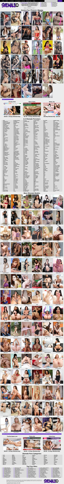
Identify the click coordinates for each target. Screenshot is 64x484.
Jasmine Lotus (25, 159)
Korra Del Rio (36, 129)
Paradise (44, 159)
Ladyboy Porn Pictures (44, 469)
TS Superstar (17, 474)
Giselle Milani (25, 125)
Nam (44, 123)
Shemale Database (44, 6)
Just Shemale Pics (55, 3)
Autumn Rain (5, 164)
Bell (3, 177)
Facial (23, 455)
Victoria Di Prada (56, 166)
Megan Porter (35, 171)
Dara (14, 161)
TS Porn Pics (54, 2)
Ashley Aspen (5, 157)
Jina (24, 170)
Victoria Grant (55, 167)
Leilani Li (35, 141)
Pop (44, 176)
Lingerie (33, 458)
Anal (4, 455)
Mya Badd (45, 120)
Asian (4, 456)
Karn (24, 178)
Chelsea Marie (16, 139)
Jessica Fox (25, 168)
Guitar (24, 132)
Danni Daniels (16, 158)
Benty (4, 181)
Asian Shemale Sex (31, 475)
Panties (33, 462)
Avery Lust (5, 168)
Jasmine (24, 157)
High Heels (24, 463)
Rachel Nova (45, 183)
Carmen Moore (16, 131)
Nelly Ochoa (45, 138)
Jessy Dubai (25, 169)
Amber (4, 138)
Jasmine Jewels (26, 158)
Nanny (44, 127)
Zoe (54, 189)
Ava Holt (4, 166)
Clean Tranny (17, 475)
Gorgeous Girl (25, 127)
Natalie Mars (45, 135)
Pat (44, 162)
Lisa (34, 153)
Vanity (54, 160)
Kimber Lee (35, 126)
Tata (54, 141)
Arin (4, 156)
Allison (4, 135)
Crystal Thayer (16, 151)
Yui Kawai (55, 185)
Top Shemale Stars (43, 468)
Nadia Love (45, 122)
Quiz (44, 181)
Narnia (44, 130)
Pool (44, 456)
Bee (3, 176)
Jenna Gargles (25, 162)
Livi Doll (35, 155)
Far (14, 190)
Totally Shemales (43, 2)
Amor (4, 141)
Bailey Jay (5, 172)
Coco (14, 150)
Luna (34, 157)
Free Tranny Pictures (56, 473)
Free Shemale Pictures (32, 468)
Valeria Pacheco (56, 158)
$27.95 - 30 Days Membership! (32, 116)
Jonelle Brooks (25, 172)
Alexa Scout (5, 129)
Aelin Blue (5, 124)
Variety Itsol (55, 162)
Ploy (44, 173)
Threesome (56, 459)
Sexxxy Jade (55, 127)
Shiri (54, 130)
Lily (34, 150)
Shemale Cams (28, 0)
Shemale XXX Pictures (57, 477)
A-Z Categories (17, 0)
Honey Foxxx (25, 145)
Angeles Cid (5, 147)
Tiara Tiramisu (56, 147)
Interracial (24, 464)
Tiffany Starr (55, 149)
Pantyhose (34, 463)
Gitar (24, 126)
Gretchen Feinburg (26, 131)
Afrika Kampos (5, 125)
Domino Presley (16, 166)
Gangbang (24, 459)
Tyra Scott (55, 154)
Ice (23, 147)
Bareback (4, 459)
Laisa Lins (35, 134)
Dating (34, 0)
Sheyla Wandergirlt (56, 129)
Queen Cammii (46, 180)
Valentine (55, 156)
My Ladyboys (42, 475)
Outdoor (33, 461)
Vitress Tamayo (56, 169)
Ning (44, 147)
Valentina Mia (55, 155)
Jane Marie (25, 155)
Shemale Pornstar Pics (32, 473)
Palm (44, 157)
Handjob (24, 461)
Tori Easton (55, 152)
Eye (14, 189)
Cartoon (15, 134)
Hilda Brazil (25, 139)
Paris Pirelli (45, 161)
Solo (44, 464)
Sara (54, 121)
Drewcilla (15, 169)
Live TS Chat (55, 474)
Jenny (24, 165)
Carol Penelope (16, 132)
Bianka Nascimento (6, 183)
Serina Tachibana (56, 126)
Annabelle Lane (6, 152)
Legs (33, 457)
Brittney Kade (5, 191)
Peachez (44, 166)
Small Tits (45, 463)
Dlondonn (15, 165)
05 (12, 99)
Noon (44, 150)
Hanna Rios (25, 133)
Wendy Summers (56, 173)
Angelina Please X (6, 148)
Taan (54, 137)
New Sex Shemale (56, 467)
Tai (53, 138)
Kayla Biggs (25, 183)
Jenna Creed (25, 161)
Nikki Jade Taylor (46, 141)
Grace (24, 128)
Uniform (55, 462)
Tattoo (55, 457)
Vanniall (54, 161)
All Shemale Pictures (43, 473)
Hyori (24, 146)
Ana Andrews (5, 145)
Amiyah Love (5, 140)
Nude (33, 460)
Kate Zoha (25, 181)
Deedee (15, 162)
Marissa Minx (35, 168)
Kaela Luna (25, 173)
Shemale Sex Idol (7, 476)
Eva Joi (15, 183)
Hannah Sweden (26, 135)
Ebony (13, 464)
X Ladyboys (42, 474)
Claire (15, 147)
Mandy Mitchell (36, 161)
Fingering (24, 457)
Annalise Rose (5, 153)
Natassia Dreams (46, 136)
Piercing (45, 455)
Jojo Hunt (25, 171)
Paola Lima (45, 158)
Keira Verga (25, 185)
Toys (55, 460)
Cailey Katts (16, 125)
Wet (54, 463)
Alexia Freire (5, 130)
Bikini (13, 455)
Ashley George (5, 158)
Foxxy (15, 191)
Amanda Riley (5, 137)
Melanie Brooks (36, 173)
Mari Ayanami (36, 164)
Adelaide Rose (5, 121)
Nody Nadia (45, 148)
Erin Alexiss (16, 180)
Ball (3, 173)
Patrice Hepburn (46, 163)
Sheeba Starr (55, 128)
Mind (34, 183)
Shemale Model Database (19, 469)
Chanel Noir (16, 137)
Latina (33, 456)
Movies (7, 0)
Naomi (44, 128)
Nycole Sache (45, 154)
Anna (4, 151)
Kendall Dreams (26, 190)
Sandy (44, 190)
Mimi (34, 182)
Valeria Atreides (56, 157)
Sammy (44, 189)
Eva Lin (15, 184)
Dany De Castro (16, 159)
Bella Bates (5, 179)
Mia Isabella (35, 176)
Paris (44, 160)
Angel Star (5, 146)
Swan (54, 136)
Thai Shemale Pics (56, 468)
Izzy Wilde (25, 151)
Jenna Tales (25, 164)
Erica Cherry (16, 178)
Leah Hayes (35, 138)
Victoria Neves (55, 168)
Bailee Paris (5, 171)
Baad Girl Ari (5, 170)
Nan (44, 124)
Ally (3, 136)
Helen (24, 138)
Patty (44, 164)
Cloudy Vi (15, 149)
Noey (44, 149)
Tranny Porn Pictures (32, 477)
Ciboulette (15, 145)
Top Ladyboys (54, 6)
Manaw (34, 160)
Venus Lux (55, 163)
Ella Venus (15, 172)
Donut (15, 167)
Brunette (13, 459)
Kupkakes (35, 131)
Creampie (14, 460)
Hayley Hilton (25, 136)
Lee (34, 139)
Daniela (15, 156)
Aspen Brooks (5, 160)
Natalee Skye (45, 132)
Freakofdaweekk (26, 121)
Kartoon (24, 179)
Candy (15, 127)
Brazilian (13, 458)
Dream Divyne (16, 168)
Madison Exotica (36, 159)
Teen (55, 458)
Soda (54, 131)
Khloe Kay (35, 123)
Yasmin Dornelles (56, 179)
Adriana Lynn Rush (6, 122)
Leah (34, 137)
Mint (34, 184)
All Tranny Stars (7, 469)
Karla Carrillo (25, 177)
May (34, 170)
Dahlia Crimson (16, 153)
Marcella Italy (36, 163)
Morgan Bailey (36, 190)
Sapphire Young (56, 120)
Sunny (54, 134)
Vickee (54, 164)
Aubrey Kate (5, 162)
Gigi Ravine (25, 124)
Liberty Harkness (36, 147)
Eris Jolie (15, 181)
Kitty (34, 128)
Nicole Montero (46, 140)
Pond (44, 174)
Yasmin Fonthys (56, 180)
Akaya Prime (5, 126)
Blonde (13, 456)
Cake (14, 126)
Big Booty (4, 462)
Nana (44, 125)
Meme (34, 174)
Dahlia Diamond (16, 154)
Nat (44, 131)
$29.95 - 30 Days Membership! (32, 450)
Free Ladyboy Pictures (32, 474)
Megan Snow (35, 172)
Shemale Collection (44, 4)
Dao (14, 160)
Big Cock (4, 463)
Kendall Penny (25, 191)
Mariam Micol (36, 166)
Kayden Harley (26, 182)
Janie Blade (25, 156)
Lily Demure (35, 151)
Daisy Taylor (16, 155)
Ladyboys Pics (17, 477)
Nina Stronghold (46, 146)
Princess (44, 178)
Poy (44, 177)
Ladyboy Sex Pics (56, 476)
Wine (54, 177)
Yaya (54, 181)
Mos (34, 191)
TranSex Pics (17, 476)
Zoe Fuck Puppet (56, 190)
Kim (34, 124)
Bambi (4, 174)
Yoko (54, 183)
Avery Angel (5, 167)
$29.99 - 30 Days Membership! (52, 450)
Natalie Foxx (45, 134)
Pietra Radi (45, 170)
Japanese (33, 455)
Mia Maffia (35, 177)
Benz (4, 182)
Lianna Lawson (36, 146)
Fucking (23, 458)
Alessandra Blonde (6, 128)
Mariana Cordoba (36, 167)
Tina (54, 150)
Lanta (34, 135)
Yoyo (54, 184)
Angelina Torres (6, 149)
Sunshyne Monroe (56, 135)
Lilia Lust (35, 148)
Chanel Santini (16, 138)
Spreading (56, 455)
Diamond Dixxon (17, 164)
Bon (3, 189)
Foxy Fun (25, 120)
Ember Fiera (16, 174)
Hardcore (24, 462)
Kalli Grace (25, 174)
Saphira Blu (45, 191)
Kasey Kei (25, 180)
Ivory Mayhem (26, 150)
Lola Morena (35, 156)
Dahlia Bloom (16, 152)
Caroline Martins (17, 133)
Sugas (54, 133)
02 (7, 99)
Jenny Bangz (25, 166)
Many (34, 162)
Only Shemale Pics (43, 477)
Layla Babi (35, 136)
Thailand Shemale (31, 476)
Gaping (23, 460)
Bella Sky (4, 180)
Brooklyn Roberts (17, 120)
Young (55, 464)
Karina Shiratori (26, 176)
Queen (44, 179)
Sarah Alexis (55, 122)
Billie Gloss (5, 184)
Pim (44, 171)
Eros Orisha (16, 182)
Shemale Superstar (44, 3)
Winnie (54, 178)
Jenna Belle (25, 160)
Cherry (15, 140)
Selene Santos (55, 125)
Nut (44, 152)
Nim (44, 145)
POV (45, 458)
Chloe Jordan (16, 141)
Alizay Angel (5, 134)
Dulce (15, 170)
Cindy (15, 146)
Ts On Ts (55, 461)
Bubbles (15, 123)
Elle (14, 173)
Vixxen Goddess (56, 171)
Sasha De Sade (55, 124)
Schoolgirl (45, 460)
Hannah (24, 134)
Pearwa (44, 167)
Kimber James (36, 125)
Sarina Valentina (56, 123)
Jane (24, 154)
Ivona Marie (25, 149)
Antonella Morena (6, 154)
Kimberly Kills (36, 127)
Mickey (34, 178)
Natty (44, 137)
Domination (14, 463)
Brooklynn (15, 121)
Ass (3, 457)
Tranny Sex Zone (43, 476)
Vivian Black (55, 170)
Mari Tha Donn (36, 165)
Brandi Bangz (5, 190)
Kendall (24, 189)
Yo (53, 182)
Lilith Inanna (35, 149)
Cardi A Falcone (16, 128)
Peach (44, 165)
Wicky (54, 176)
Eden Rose (15, 171)
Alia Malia (5, 131)
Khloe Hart (35, 122)
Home (3, 0)
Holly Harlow (25, 140)
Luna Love (35, 158)
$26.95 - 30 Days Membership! (12, 450)
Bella (4, 178)
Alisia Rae (5, 133)
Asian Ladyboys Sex (56, 475)
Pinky (44, 172)
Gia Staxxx (25, 123)
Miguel (34, 180)
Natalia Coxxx (45, 133)
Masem (34, 169)
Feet (23, 456)
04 (11, 99)
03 (9, 99)
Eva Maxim (16, 185)
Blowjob (13, 457)
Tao (54, 140)
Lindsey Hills (35, 152)
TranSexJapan (55, 469)
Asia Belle (4, 159)
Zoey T (54, 191)
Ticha (54, 148)
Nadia (44, 121)
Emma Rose (16, 176)
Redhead (45, 459)
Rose (44, 184)
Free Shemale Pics (44, 5)
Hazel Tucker (25, 137)
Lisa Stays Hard (36, 154)
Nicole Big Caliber (46, 139)
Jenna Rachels (25, 163)
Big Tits (4, 464)
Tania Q (54, 139)
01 (6, 99)
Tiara (54, 146)
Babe (4, 458)
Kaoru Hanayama (26, 175)
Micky (34, 179)
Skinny (45, 461)
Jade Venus (25, 153)
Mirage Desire (36, 185)
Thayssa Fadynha (56, 145)
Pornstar (45, 457)
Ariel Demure (5, 155)
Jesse (24, 167)
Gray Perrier (25, 130)
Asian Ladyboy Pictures (44, 467)
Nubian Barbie (46, 151)
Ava (3, 165)
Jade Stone (25, 152)
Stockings (55, 456)
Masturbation (34, 459)
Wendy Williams (56, 174)
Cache (15, 124)
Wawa (54, 172)
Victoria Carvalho (56, 165)
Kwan (34, 132)
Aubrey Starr (5, 163)
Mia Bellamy (35, 175)
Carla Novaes (16, 129)
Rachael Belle (45, 182)
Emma (15, 175)
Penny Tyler (45, 168)
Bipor (4, 185)
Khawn (34, 121)
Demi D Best (16, 163)
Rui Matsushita (46, 185)
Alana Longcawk (6, 127)
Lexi (34, 145)
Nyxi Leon (45, 155)
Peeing (33, 464)
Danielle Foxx (16, 157)
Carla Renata (16, 130)
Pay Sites (23, 0)
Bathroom (4, 460)
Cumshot (13, 462)
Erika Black (16, 179)
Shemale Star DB (54, 5)
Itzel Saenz (25, 148)
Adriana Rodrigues (6, 123)
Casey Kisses (16, 135)
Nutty (44, 153)
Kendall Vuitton (36, 120)
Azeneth (4, 169)
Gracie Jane (25, 129)
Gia (24, 122)
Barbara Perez (5, 175)
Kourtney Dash (36, 130)
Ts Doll (54, 153)
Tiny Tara (55, 151)
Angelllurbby (5, 150)
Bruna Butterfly (16, 122)
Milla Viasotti (35, 181)
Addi (4, 120)
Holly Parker (25, 141)
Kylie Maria (35, 133)
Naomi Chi (45, 129)
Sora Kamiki (55, 132)
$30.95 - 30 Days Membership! (12, 116)
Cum (13, 461)
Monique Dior (35, 189)
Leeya (34, 140)
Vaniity (54, 159)
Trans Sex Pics (30, 469)
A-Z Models (11, 0)
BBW (4, 461)
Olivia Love (45, 156)
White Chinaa (55, 175)
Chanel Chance (16, 136)
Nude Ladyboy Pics (18, 473)
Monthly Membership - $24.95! (52, 116)
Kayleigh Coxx (25, 184)
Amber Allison (5, 139)
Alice (4, 132)
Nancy (44, 126)
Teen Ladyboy (30, 467)
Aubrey (4, 161)
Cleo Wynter (16, 148)
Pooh (44, 175)
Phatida (44, 169)
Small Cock (46, 462)
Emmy (15, 177)
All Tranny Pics (54, 4)
